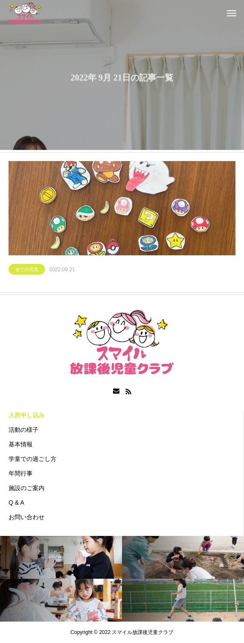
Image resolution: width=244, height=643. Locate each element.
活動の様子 (24, 429)
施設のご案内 (27, 487)
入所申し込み (27, 415)
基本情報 (21, 444)
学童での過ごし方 (33, 458)
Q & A (16, 502)
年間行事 (21, 473)
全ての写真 (27, 270)
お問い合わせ (27, 517)
